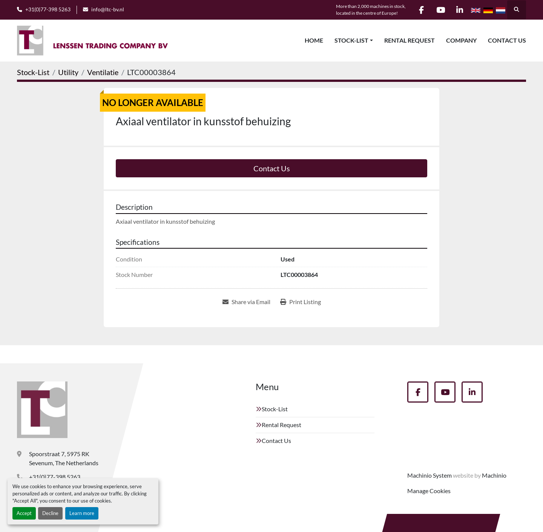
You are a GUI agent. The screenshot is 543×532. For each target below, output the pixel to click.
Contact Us (507, 40)
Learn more (81, 513)
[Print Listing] (300, 302)
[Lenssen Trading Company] (42, 409)
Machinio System (429, 475)
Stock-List (351, 40)
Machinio (494, 475)
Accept (24, 513)
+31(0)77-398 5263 (48, 9)
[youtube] (440, 9)
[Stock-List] (33, 72)
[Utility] (68, 72)
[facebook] (421, 9)
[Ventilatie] (102, 72)
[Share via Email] (246, 302)
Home (314, 40)
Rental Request (409, 40)
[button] (353, 40)
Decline (50, 513)
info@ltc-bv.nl (107, 9)
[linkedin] (459, 9)
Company (461, 40)
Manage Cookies (429, 490)
